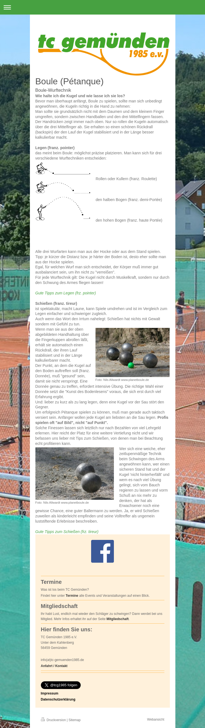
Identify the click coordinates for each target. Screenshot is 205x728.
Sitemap (75, 720)
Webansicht (155, 719)
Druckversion (54, 720)
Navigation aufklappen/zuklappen (102, 7)
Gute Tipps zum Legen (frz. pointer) (65, 293)
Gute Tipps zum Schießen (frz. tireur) (67, 531)
